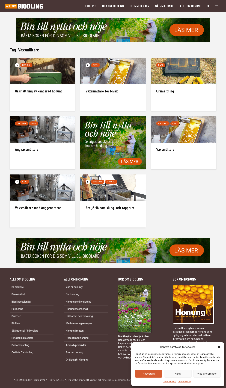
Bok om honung (74, 352)
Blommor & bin (139, 6)
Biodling (90, 6)
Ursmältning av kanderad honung (39, 91)
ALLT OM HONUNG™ (23, 380)
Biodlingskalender (21, 301)
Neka (178, 373)
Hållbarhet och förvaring (79, 316)
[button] (219, 347)
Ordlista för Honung (77, 359)
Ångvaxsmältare (26, 149)
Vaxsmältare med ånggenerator (38, 207)
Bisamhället (18, 294)
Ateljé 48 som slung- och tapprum (110, 207)
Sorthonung (72, 294)
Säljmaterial (164, 6)
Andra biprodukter (76, 345)
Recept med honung (77, 338)
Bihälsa (15, 323)
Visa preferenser (207, 373)
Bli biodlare (17, 287)
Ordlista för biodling (22, 352)
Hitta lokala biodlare (22, 338)
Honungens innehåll (77, 309)
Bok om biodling (113, 6)
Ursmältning (165, 91)
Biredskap (21, 123)
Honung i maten (75, 330)
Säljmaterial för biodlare (24, 330)
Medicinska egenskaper (79, 323)
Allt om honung (190, 6)
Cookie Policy (169, 381)
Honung (26, 65)
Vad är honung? (74, 287)
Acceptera (149, 373)
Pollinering (17, 309)
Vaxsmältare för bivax (102, 91)
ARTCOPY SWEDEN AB (56, 380)
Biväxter (16, 316)
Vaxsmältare (165, 149)
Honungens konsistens (78, 301)
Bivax (95, 65)
